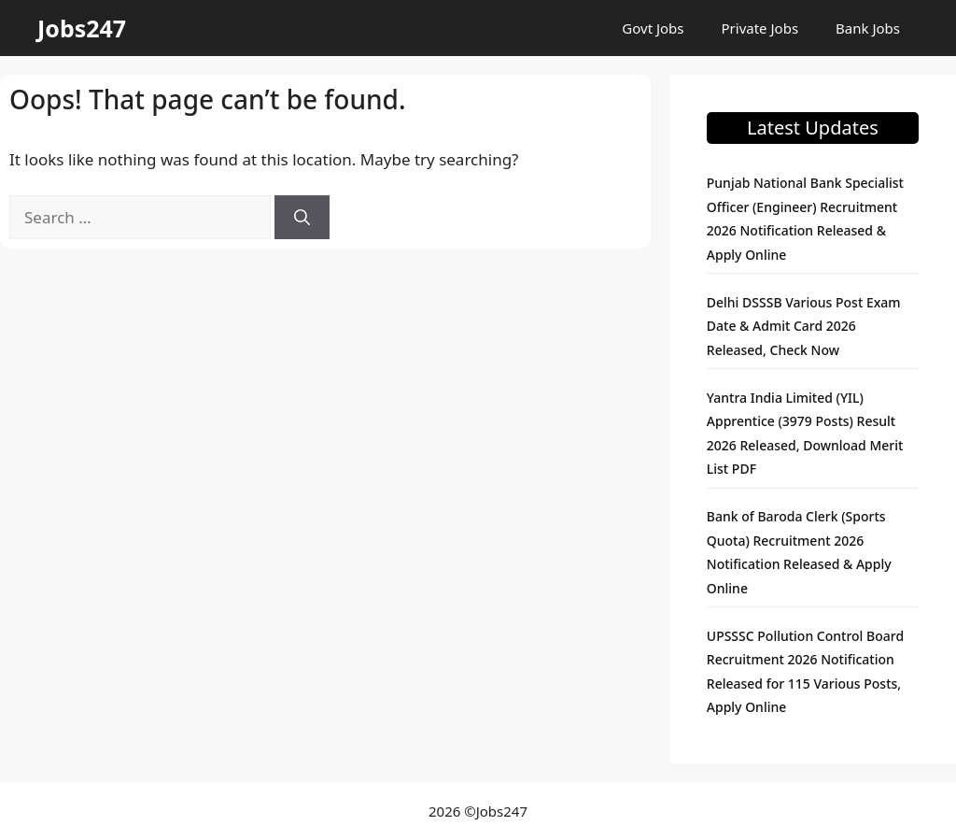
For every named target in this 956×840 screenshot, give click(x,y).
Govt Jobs (652, 28)
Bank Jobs (868, 28)
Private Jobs (760, 28)
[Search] (302, 217)
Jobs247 (81, 28)
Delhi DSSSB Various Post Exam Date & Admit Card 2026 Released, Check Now (804, 326)
